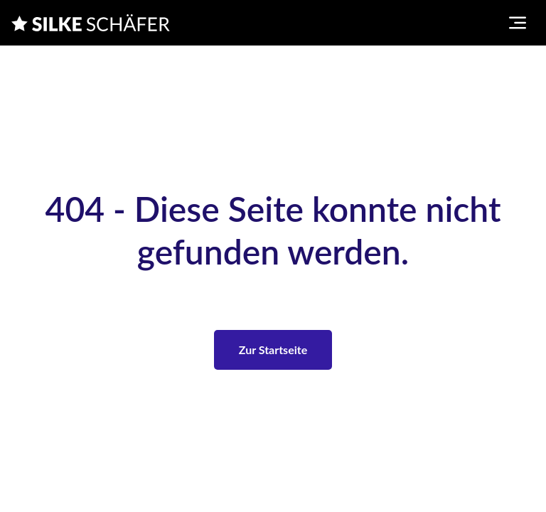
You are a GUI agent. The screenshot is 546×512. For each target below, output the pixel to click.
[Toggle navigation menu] (517, 23)
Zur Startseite (273, 349)
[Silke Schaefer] (90, 22)
